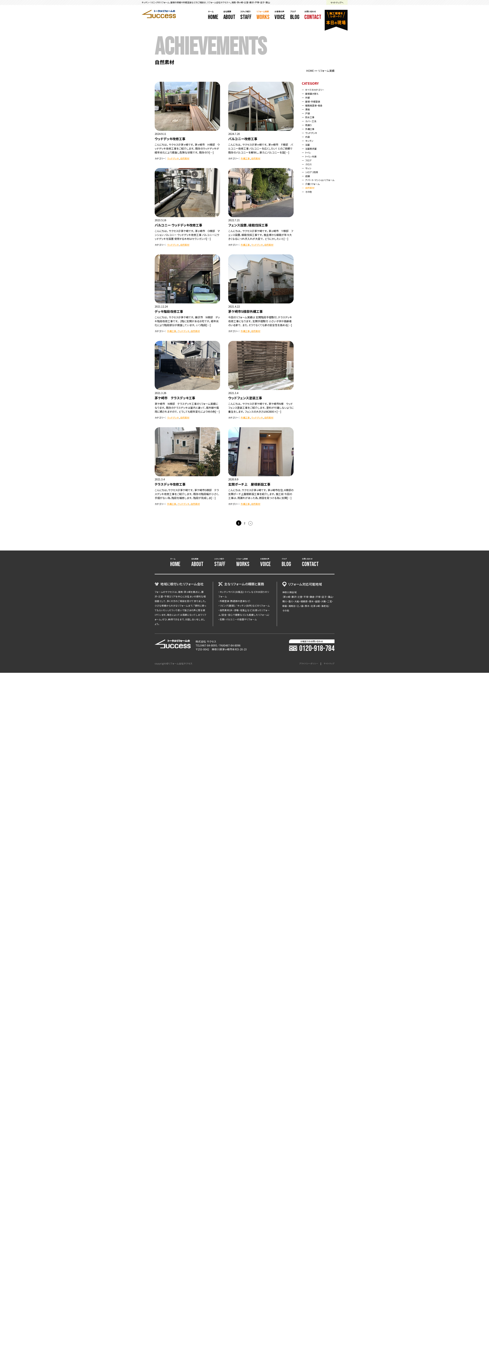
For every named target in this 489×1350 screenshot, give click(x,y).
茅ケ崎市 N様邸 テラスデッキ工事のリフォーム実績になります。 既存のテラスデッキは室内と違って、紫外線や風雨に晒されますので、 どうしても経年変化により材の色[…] (187, 407)
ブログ (295, 15)
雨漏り (309, 125)
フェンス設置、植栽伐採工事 (248, 225)
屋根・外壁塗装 (314, 101)
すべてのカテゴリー (316, 89)
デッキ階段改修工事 (169, 311)
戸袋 (308, 113)
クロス (309, 164)
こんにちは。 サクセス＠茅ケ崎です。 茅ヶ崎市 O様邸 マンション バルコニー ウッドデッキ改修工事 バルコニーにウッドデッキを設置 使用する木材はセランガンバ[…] (187, 235)
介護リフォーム (314, 186)
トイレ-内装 (312, 156)
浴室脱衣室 (312, 148)
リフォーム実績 (263, 15)
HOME (310, 71)
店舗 (308, 176)
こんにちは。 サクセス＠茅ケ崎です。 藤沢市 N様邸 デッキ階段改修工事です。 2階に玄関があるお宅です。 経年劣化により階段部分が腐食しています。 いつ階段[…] (187, 321)
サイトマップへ (336, 2)
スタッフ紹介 (246, 15)
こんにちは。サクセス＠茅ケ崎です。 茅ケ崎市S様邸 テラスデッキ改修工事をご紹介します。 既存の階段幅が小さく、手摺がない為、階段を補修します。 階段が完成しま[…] (187, 494)
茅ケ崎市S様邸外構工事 (245, 311)
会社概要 (229, 15)
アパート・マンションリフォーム (320, 181)
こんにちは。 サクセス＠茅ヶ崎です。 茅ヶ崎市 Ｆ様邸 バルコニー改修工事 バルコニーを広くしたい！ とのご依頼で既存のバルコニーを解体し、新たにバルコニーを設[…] (260, 148)
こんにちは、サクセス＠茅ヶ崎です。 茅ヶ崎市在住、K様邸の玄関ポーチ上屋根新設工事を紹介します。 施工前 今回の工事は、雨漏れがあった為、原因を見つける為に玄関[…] (260, 494)
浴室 (308, 144)
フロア (309, 160)
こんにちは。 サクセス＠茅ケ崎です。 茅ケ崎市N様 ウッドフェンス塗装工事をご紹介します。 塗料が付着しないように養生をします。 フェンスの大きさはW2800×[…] (261, 407)
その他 (309, 194)
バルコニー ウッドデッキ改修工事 (178, 225)
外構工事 (245, 158)
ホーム (213, 15)
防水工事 (311, 117)
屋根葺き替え (313, 93)
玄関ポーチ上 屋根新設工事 (249, 484)
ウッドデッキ (173, 158)
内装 (308, 136)
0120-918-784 (312, 649)
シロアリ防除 (313, 172)
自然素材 (184, 158)
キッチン (310, 140)
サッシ (309, 168)
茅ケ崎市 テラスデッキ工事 (175, 398)
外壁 (308, 97)
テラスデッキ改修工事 (170, 484)
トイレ (309, 152)
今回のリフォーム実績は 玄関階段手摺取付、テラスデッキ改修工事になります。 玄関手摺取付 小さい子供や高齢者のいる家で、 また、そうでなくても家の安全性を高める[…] (260, 321)
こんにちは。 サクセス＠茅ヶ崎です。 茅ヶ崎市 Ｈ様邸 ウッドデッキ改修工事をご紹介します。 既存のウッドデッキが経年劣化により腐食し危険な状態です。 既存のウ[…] (187, 148)
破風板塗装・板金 (315, 105)
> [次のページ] (250, 523)
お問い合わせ (312, 15)
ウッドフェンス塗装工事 (245, 398)
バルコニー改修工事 (242, 138)
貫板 (308, 109)
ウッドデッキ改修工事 (170, 138)
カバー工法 (312, 121)
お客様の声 (280, 15)
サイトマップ (328, 663)
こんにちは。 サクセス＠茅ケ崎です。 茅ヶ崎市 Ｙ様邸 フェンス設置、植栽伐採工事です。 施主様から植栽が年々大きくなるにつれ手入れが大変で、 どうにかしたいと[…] (260, 235)
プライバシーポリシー (305, 663)
